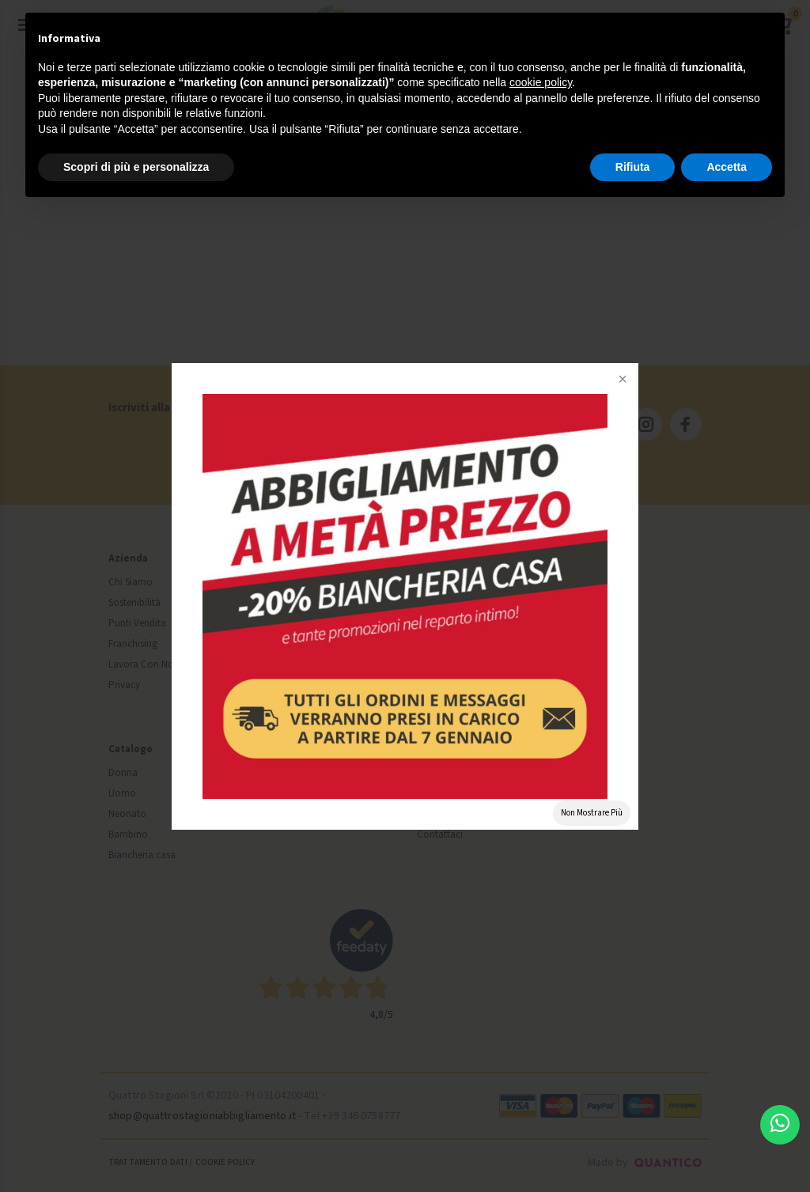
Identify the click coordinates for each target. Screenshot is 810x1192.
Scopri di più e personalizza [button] (136, 167)
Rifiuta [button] (632, 167)
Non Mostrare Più (592, 813)
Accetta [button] (726, 167)
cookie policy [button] (540, 82)
